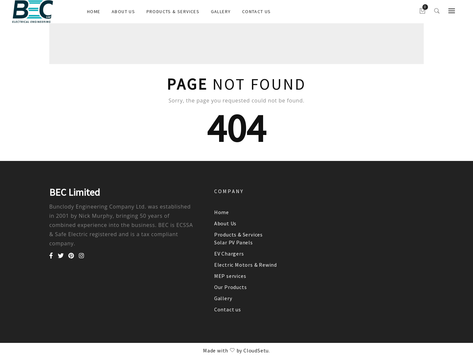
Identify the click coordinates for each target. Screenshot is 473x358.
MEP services (230, 276)
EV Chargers (229, 253)
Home (94, 11)
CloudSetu (256, 350)
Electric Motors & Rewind (245, 264)
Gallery (221, 11)
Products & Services (173, 11)
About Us (123, 11)
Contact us (256, 11)
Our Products (230, 287)
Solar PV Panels (233, 242)
